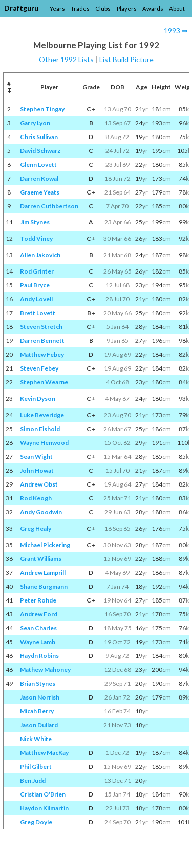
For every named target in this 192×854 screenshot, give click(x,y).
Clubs (103, 8)
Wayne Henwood (44, 443)
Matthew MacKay (44, 752)
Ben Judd (33, 780)
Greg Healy (35, 528)
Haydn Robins (39, 655)
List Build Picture (126, 59)
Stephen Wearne (44, 382)
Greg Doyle (36, 822)
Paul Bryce (35, 285)
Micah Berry (37, 711)
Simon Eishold (40, 429)
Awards (152, 8)
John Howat (37, 470)
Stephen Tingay (42, 109)
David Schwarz (40, 150)
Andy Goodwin (41, 512)
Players (127, 8)
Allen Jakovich (40, 255)
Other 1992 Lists (66, 59)
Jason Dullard (39, 725)
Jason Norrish (39, 697)
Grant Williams (40, 558)
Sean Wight (36, 456)
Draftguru (21, 8)
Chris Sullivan (39, 137)
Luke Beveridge (42, 415)
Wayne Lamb (37, 642)
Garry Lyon (35, 123)
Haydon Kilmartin (44, 808)
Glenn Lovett (38, 164)
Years (57, 8)
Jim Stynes (35, 222)
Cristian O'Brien (43, 794)
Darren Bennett (42, 340)
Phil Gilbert (36, 766)
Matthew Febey (42, 354)
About (177, 8)
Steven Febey (39, 368)
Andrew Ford (38, 614)
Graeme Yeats (39, 192)
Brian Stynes (37, 683)
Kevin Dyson (37, 398)
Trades (80, 8)
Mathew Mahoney (45, 669)
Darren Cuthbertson (49, 206)
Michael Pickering (45, 545)
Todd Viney (36, 238)
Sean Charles (38, 628)
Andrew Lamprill (43, 572)
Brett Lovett (37, 313)
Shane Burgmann (44, 586)
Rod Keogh (36, 498)
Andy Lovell (36, 299)
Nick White (36, 739)
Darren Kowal (39, 178)
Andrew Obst (39, 484)
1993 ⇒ (176, 30)
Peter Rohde (38, 600)
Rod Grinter (37, 271)
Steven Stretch (41, 327)
